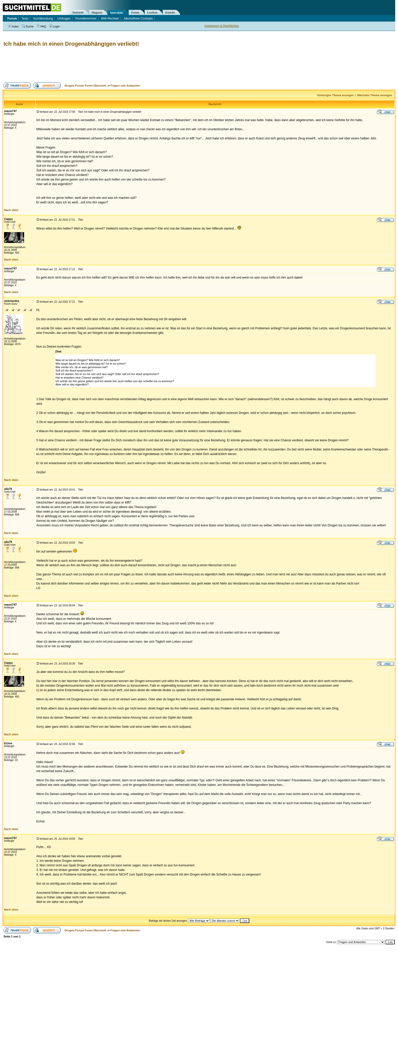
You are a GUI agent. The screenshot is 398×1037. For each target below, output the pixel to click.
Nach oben (11, 210)
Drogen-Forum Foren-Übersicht (85, 85)
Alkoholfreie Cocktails (138, 18)
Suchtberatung (43, 18)
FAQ (41, 26)
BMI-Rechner (110, 18)
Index (13, 26)
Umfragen (64, 18)
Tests (24, 18)
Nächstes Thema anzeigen (374, 95)
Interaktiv (116, 12)
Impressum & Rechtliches (221, 26)
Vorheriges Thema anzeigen (335, 95)
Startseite (78, 12)
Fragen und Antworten (125, 85)
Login (54, 26)
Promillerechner (86, 18)
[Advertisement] (95, 64)
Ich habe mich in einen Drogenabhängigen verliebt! (71, 44)
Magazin (97, 12)
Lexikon (152, 12)
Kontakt (170, 12)
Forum (135, 12)
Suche (28, 26)
